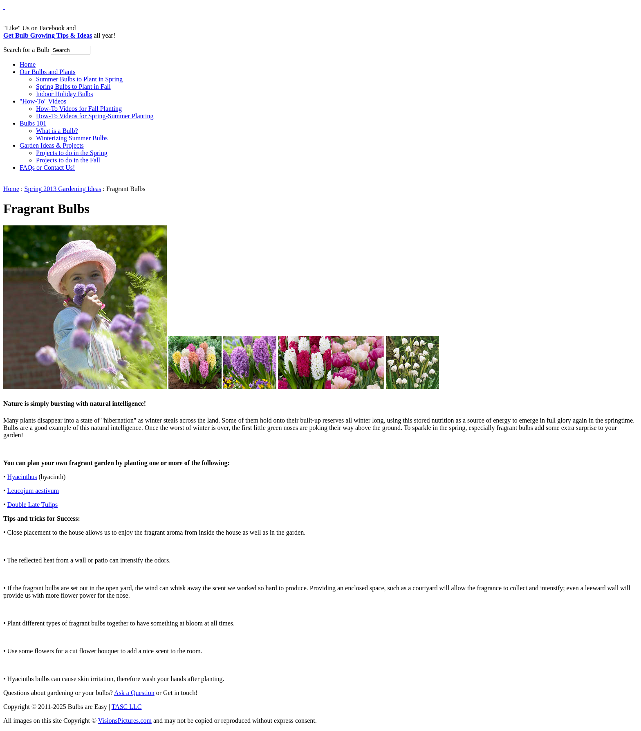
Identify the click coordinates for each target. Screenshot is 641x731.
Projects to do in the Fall (68, 160)
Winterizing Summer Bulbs (72, 138)
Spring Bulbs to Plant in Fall (73, 86)
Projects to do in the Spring (72, 152)
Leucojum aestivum (33, 490)
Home (28, 64)
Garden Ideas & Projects (52, 145)
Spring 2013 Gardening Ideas (63, 188)
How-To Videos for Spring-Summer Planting (94, 115)
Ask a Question (134, 692)
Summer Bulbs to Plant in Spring (79, 79)
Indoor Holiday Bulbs (64, 93)
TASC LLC (127, 706)
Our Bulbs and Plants (47, 71)
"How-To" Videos (43, 101)
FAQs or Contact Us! (47, 167)
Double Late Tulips (32, 504)
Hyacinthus (22, 476)
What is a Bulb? (57, 130)
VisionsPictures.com (125, 720)
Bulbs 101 (33, 123)
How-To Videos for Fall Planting (79, 108)
